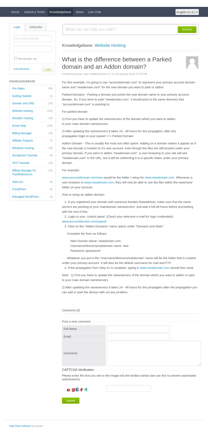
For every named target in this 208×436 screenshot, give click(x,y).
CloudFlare (32, 189)
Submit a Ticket (34, 12)
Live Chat (94, 12)
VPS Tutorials (32, 163)
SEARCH (187, 29)
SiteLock (32, 182)
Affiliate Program (32, 141)
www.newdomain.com (159, 177)
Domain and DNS (32, 103)
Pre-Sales (32, 89)
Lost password (21, 69)
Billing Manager (32, 133)
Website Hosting (32, 111)
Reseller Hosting (32, 118)
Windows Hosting (32, 148)
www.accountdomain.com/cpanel (84, 221)
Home (15, 12)
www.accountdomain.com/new (82, 177)
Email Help (32, 126)
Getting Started (32, 96)
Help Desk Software (20, 426)
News (79, 12)
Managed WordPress (32, 197)
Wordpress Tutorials (32, 156)
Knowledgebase (60, 12)
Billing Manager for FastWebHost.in (32, 172)
